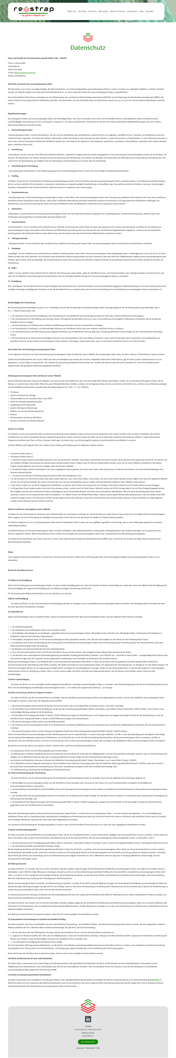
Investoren (136, 11)
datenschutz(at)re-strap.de (24, 72)
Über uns (75, 11)
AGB (98, 1048)
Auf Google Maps (88, 1042)
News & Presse (121, 11)
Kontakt (153, 11)
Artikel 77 (158, 980)
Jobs (145, 11)
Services (96, 11)
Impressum (80, 1048)
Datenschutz (90, 1048)
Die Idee (86, 11)
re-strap (34, 11)
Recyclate (107, 11)
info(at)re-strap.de (88, 1033)
